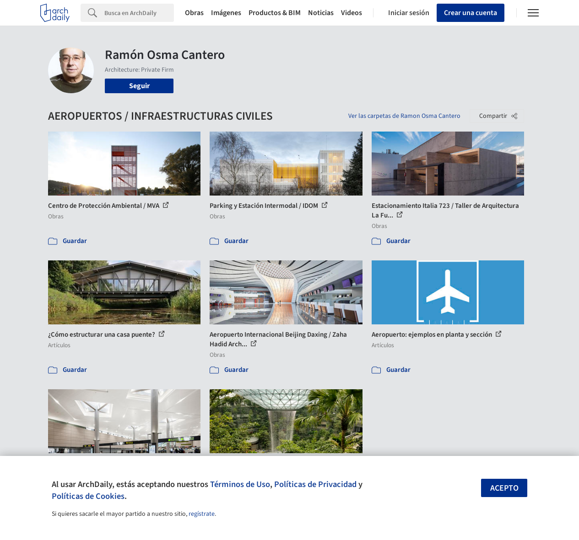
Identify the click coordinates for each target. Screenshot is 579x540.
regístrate (202, 514)
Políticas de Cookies (88, 496)
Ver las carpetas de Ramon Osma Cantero (404, 116)
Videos (351, 12)
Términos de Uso (240, 484)
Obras (194, 12)
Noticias (321, 12)
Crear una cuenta (470, 13)
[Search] (139, 13)
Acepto (504, 488)
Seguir (139, 86)
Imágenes (226, 12)
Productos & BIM (275, 12)
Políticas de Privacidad (315, 484)
